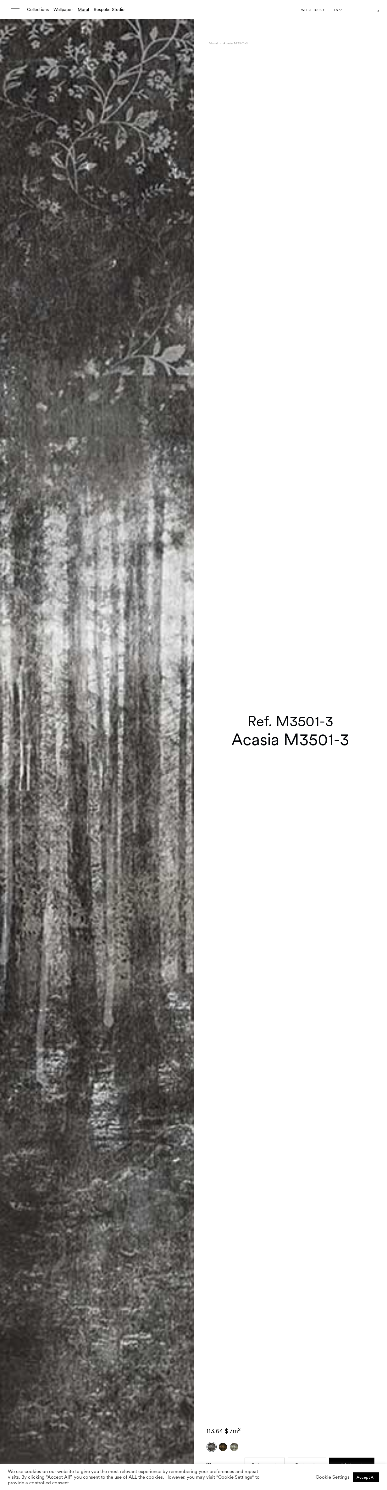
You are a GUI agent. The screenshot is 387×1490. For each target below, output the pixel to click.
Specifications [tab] (222, 1423)
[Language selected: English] (337, 10)
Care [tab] (213, 1437)
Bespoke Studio (109, 9)
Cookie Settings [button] (333, 1477)
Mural (83, 9)
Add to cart (351, 1308)
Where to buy (312, 10)
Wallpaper (63, 9)
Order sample (264, 1308)
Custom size (307, 1308)
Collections (38, 9)
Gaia (283, 1423)
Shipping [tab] (217, 1450)
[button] (181, 759)
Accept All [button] (366, 1477)
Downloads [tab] (219, 1443)
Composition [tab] (221, 1430)
